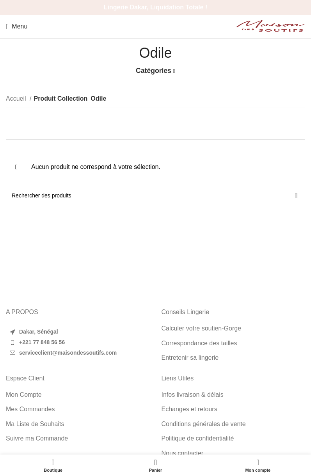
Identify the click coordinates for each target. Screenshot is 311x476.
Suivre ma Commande (37, 438)
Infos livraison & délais (193, 394)
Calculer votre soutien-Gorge (202, 328)
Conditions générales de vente (204, 424)
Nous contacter (183, 453)
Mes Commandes (30, 409)
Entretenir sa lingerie (190, 357)
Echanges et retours (189, 409)
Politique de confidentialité (198, 438)
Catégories (153, 71)
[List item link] (78, 342)
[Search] (155, 195)
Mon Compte (24, 394)
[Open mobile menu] (16, 26)
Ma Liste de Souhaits (35, 424)
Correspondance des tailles (199, 343)
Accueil (17, 98)
